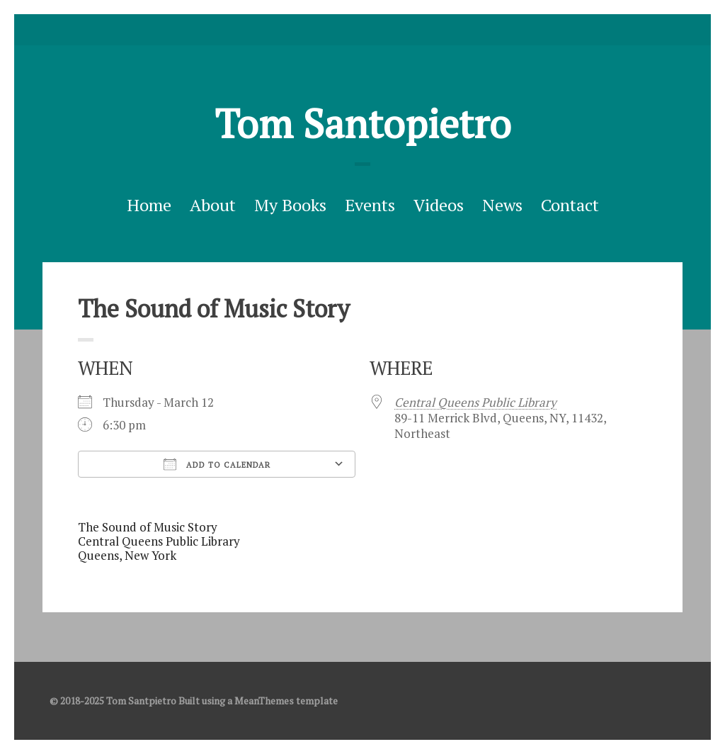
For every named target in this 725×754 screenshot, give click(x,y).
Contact (570, 204)
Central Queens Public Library (475, 402)
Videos (438, 204)
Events (370, 204)
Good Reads (384, 30)
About (213, 204)
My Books (290, 204)
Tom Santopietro (363, 123)
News (502, 204)
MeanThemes (264, 700)
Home (149, 204)
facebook (362, 30)
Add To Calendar (217, 464)
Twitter (340, 30)
